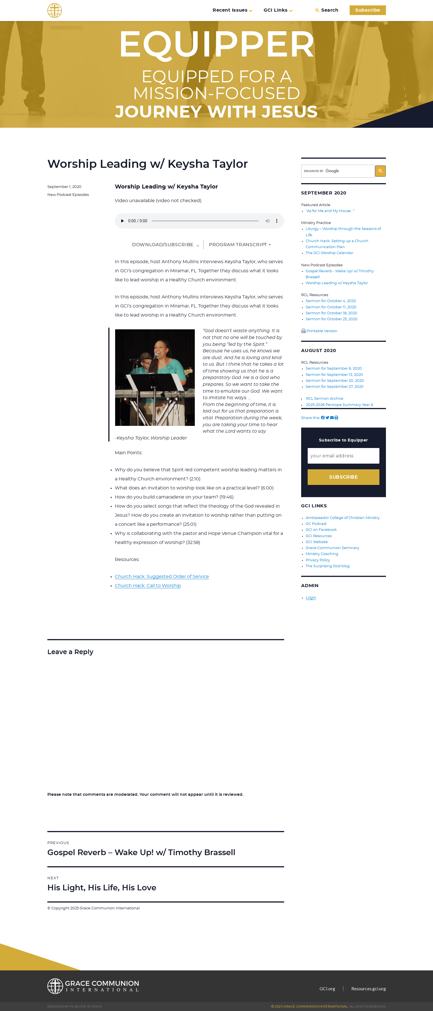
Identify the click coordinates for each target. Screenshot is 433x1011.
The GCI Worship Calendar (329, 253)
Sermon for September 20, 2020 (335, 380)
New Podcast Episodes (68, 195)
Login (311, 595)
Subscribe (367, 10)
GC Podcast (316, 522)
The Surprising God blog (328, 564)
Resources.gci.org (368, 988)
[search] (338, 171)
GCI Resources (319, 534)
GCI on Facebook (321, 528)
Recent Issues (232, 10)
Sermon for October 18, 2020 (331, 312)
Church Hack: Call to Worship (148, 585)
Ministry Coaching (322, 552)
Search (326, 10)
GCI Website (317, 540)
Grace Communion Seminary (332, 546)
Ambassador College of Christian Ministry (343, 516)
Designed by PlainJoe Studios (74, 1006)
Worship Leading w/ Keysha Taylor (337, 282)
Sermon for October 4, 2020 (331, 300)
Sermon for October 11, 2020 (331, 306)
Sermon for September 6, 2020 (334, 368)
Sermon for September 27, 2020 (335, 386)
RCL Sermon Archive (324, 397)
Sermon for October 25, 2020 (332, 318)
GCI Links (278, 10)
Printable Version (319, 330)
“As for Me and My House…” (330, 211)
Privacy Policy (318, 558)
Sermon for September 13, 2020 (334, 374)
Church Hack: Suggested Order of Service (162, 576)
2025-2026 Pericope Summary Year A (339, 403)
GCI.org (327, 988)
